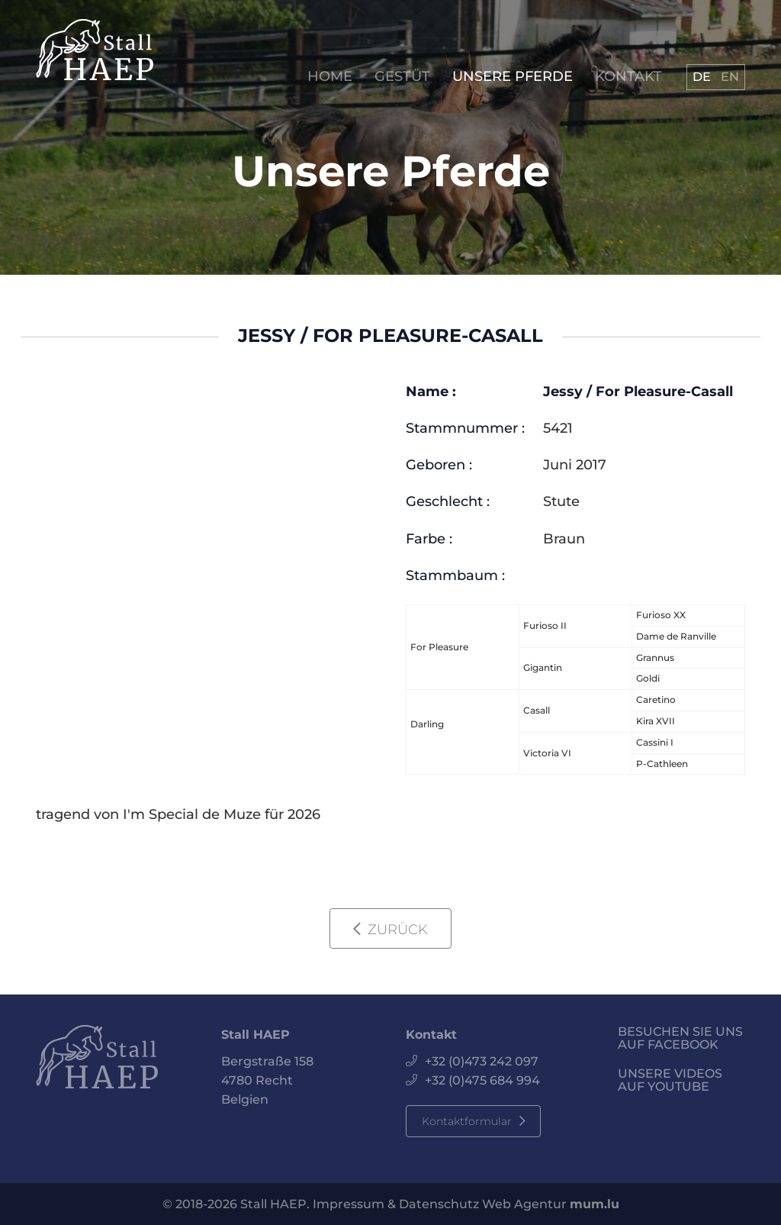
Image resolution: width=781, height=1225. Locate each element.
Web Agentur (524, 1204)
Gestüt (402, 77)
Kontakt (628, 77)
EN (730, 76)
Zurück (398, 929)
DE (702, 76)
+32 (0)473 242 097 (481, 1061)
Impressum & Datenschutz (396, 1204)
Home (329, 77)
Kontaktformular (467, 1121)
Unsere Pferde (512, 77)
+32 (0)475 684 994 (482, 1080)
